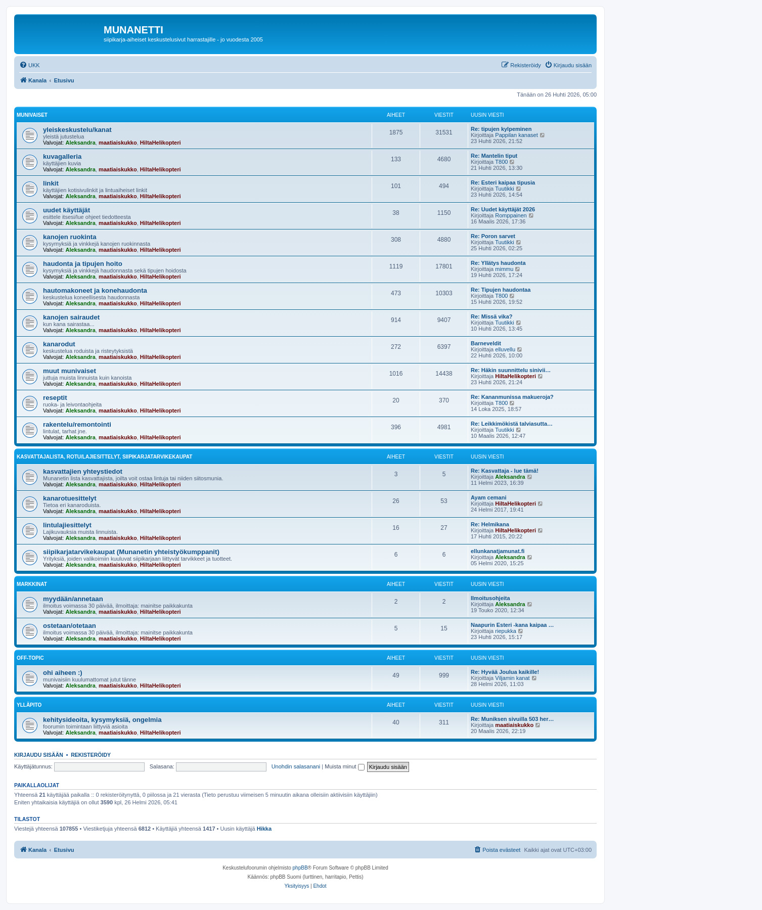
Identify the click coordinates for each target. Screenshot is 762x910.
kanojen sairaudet (71, 317)
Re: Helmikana (490, 524)
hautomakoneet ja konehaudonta (95, 290)
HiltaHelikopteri (160, 143)
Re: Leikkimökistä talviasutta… (512, 424)
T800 (501, 162)
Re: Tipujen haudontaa (500, 290)
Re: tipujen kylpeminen (501, 129)
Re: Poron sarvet (493, 236)
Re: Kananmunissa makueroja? (512, 397)
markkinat (32, 584)
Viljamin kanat (512, 678)
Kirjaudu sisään (38, 755)
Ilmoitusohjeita (490, 598)
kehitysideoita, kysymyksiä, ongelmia (102, 719)
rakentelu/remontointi (77, 424)
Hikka (264, 829)
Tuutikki (504, 189)
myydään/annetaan (73, 599)
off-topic (30, 658)
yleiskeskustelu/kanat (77, 129)
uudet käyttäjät (66, 210)
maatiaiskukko (118, 143)
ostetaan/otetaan (69, 625)
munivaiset (32, 115)
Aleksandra (80, 143)
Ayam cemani (489, 497)
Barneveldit (486, 343)
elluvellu (505, 349)
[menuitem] (29, 65)
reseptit (55, 397)
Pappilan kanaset (516, 135)
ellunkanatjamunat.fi (497, 551)
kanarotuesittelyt (70, 498)
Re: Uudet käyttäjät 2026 (503, 209)
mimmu (504, 269)
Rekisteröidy (91, 755)
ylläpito (29, 705)
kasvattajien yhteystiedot (82, 471)
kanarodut (59, 344)
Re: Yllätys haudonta (498, 263)
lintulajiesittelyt (67, 525)
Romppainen (510, 215)
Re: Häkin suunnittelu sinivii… (511, 370)
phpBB (300, 868)
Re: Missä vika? (492, 316)
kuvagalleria (62, 156)
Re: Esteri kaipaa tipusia (503, 182)
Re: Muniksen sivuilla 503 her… (512, 719)
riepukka (505, 631)
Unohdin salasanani (296, 766)
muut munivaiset (69, 371)
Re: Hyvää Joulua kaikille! (505, 672)
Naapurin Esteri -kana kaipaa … (512, 625)
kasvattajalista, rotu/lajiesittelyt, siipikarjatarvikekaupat (104, 457)
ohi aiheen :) (62, 672)
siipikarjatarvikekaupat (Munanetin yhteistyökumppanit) (131, 552)
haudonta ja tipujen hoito (82, 263)
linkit (51, 183)
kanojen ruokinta (70, 237)
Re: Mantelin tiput (494, 156)
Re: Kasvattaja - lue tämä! (505, 471)
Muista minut (344, 766)
